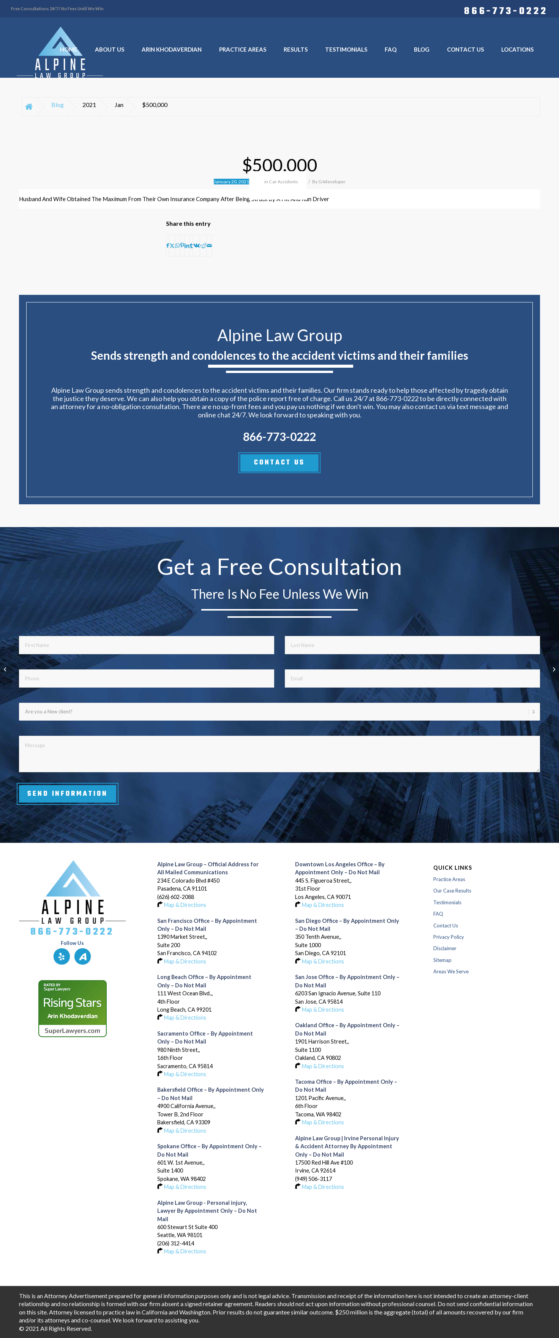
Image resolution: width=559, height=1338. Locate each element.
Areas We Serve (451, 971)
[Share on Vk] (196, 245)
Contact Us (445, 925)
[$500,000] (553, 669)
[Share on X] (172, 245)
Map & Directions (185, 905)
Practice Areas (449, 879)
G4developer (332, 181)
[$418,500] (6, 669)
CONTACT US (279, 462)
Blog (57, 104)
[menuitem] (504, 10)
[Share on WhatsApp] (177, 245)
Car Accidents (283, 181)
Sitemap (442, 960)
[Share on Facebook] (167, 245)
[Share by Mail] (209, 245)
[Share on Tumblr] (191, 245)
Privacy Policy (448, 937)
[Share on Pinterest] (182, 245)
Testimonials (447, 902)
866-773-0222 (506, 10)
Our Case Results (452, 891)
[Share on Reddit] (203, 245)
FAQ (438, 914)
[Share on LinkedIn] (187, 245)
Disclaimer (444, 948)
